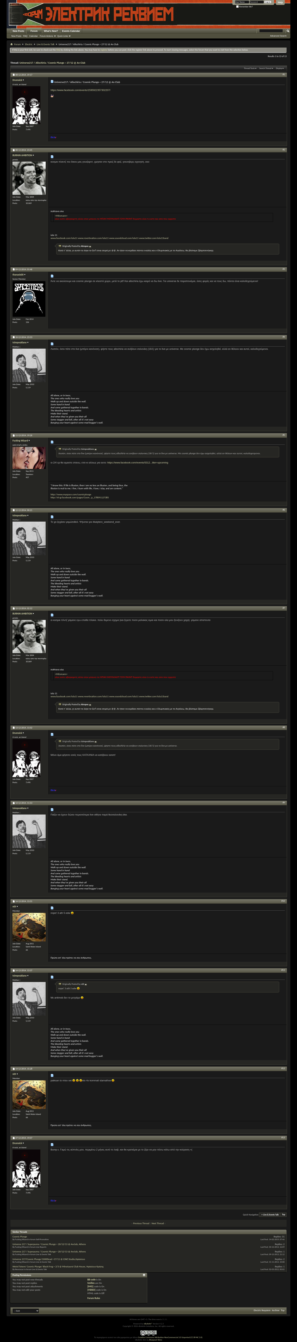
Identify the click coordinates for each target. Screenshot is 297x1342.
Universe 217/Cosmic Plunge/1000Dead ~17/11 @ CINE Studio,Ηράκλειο (49, 1259)
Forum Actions (46, 36)
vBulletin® (148, 1323)
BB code (91, 1279)
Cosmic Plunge (20, 1236)
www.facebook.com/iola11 (64, 236)
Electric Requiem (262, 1310)
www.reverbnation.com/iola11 (93, 238)
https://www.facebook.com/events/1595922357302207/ (80, 90)
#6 (284, 510)
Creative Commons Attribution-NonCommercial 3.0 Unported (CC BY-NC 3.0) (170, 1337)
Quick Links (62, 36)
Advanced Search (278, 36)
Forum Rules (93, 1298)
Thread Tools (249, 68)
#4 (284, 337)
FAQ (25, 36)
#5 (284, 435)
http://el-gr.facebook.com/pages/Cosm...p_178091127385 (80, 497)
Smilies (91, 1283)
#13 (283, 1137)
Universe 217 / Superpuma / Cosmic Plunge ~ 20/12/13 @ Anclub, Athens (49, 1244)
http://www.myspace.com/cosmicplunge (71, 494)
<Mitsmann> (61, 215)
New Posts (18, 31)
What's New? (51, 31)
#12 (283, 1068)
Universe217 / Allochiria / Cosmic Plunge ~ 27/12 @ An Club (52, 62)
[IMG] (90, 1286)
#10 (283, 901)
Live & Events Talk (45, 44)
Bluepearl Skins (155, 1340)
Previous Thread (141, 1223)
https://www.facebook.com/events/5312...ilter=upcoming (137, 462)
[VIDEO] (91, 1289)
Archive (275, 1310)
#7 (284, 608)
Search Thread (265, 68)
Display (279, 68)
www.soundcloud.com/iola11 (123, 238)
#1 (284, 74)
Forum (34, 31)
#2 (284, 149)
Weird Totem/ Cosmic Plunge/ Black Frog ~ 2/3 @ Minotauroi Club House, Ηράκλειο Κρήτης (58, 1266)
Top (283, 1215)
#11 (283, 970)
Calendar (33, 36)
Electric (28, 44)
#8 (284, 727)
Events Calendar (71, 31)
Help (280, 2)
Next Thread (158, 1223)
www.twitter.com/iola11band (153, 238)
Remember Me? (244, 7)
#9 (284, 802)
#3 (284, 269)
